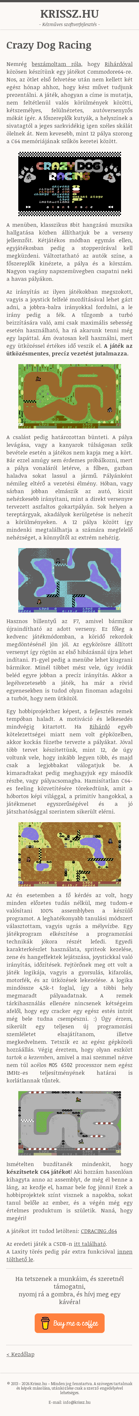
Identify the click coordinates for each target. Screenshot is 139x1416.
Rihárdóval (119, 64)
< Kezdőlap (20, 1354)
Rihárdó (100, 726)
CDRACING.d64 (99, 1231)
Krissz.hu (69, 13)
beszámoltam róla (56, 64)
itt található (90, 1243)
